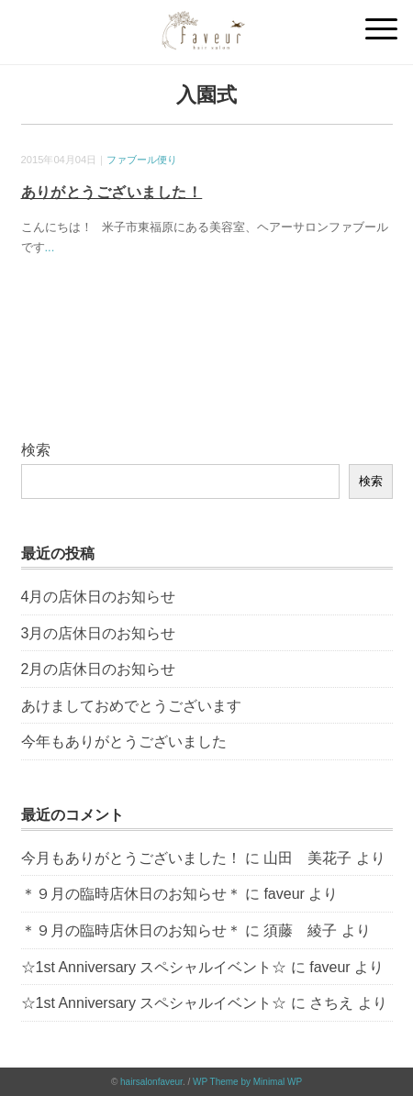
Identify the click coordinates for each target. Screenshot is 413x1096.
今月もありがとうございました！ (131, 858)
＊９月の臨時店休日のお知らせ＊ (131, 894)
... (50, 247)
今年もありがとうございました (124, 741)
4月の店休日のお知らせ (98, 596)
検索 (35, 450)
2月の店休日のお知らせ (98, 669)
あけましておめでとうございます (131, 706)
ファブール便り (141, 159)
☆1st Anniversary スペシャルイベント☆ (154, 967)
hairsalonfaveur (151, 1082)
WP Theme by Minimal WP (247, 1082)
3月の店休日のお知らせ (98, 633)
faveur (283, 894)
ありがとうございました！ (112, 192)
